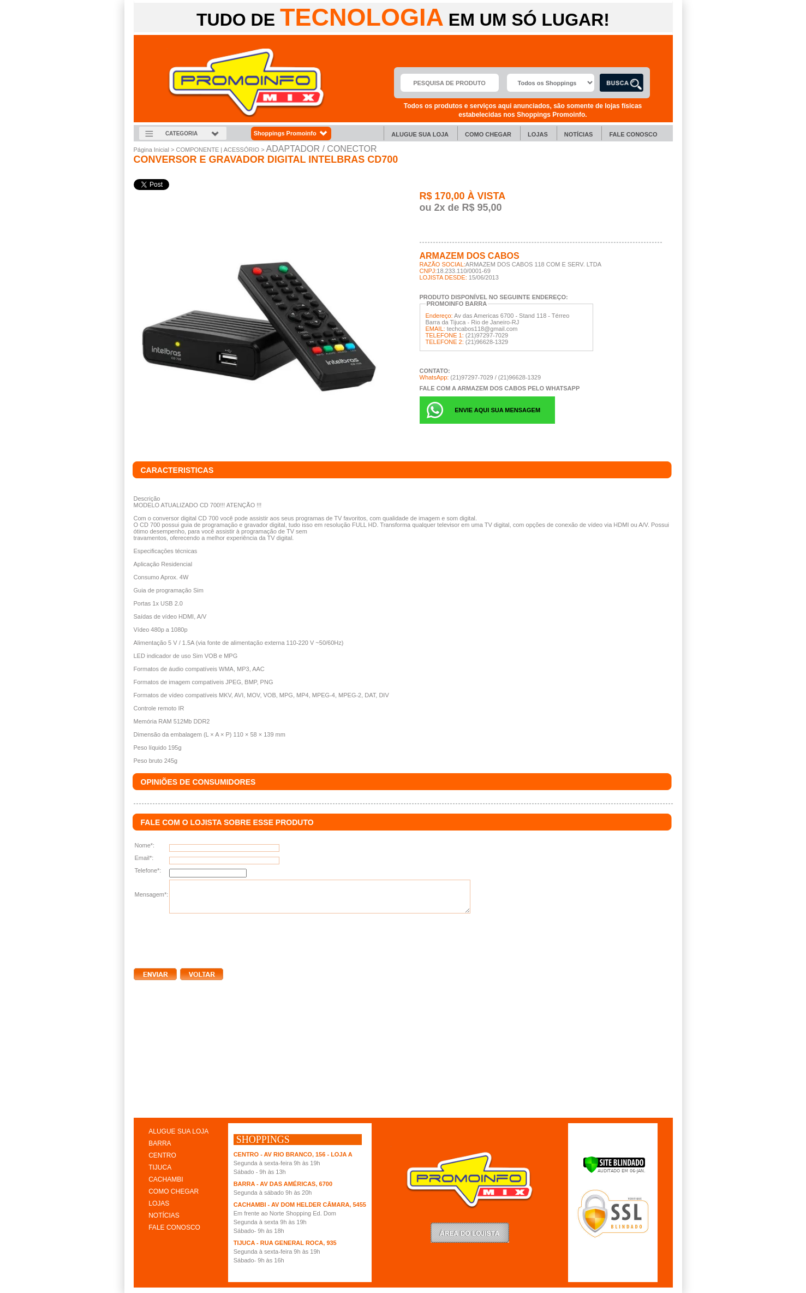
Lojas (538, 134)
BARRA (159, 1143)
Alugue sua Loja (420, 134)
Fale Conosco (633, 134)
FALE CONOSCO (174, 1227)
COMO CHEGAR (173, 1191)
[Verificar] (614, 1171)
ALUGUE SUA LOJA (178, 1131)
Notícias (578, 134)
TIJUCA (159, 1167)
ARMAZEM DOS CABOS (470, 255)
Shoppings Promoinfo (291, 133)
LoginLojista (470, 1233)
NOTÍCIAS (164, 1215)
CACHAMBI (165, 1179)
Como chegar (488, 134)
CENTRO (162, 1155)
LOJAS (158, 1203)
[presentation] (217, 938)
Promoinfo (246, 83)
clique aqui (149, 1106)
